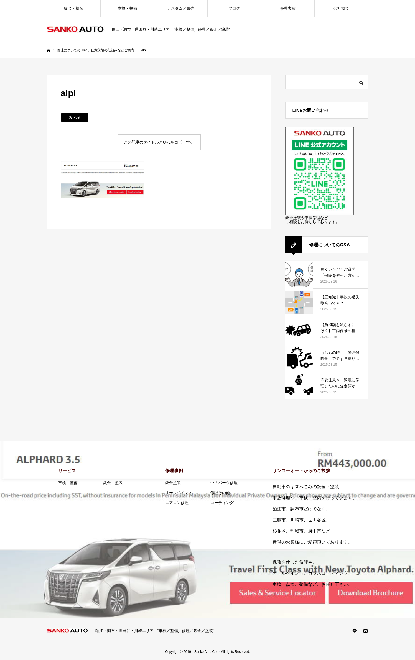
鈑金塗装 (173, 482)
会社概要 (341, 8)
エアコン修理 (177, 502)
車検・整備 (127, 8)
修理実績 (288, 8)
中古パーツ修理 (224, 482)
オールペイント (178, 492)
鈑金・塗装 (73, 8)
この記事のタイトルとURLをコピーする (159, 142)
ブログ (234, 8)
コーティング (222, 502)
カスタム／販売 (180, 8)
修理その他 (220, 492)
